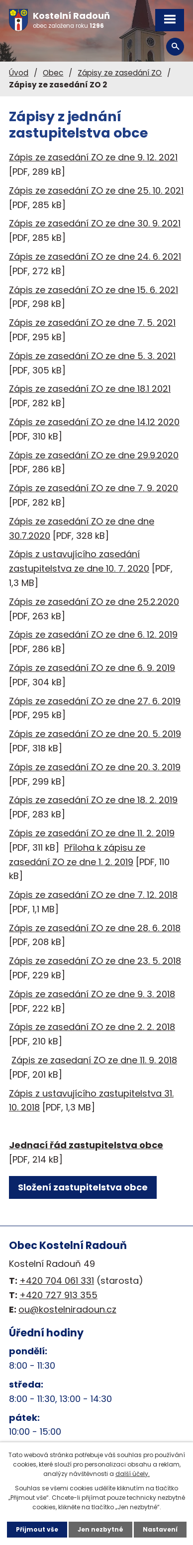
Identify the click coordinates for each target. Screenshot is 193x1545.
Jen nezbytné (100, 1529)
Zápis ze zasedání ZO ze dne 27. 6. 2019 (95, 701)
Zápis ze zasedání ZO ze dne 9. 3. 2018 (92, 994)
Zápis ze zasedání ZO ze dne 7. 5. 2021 (92, 322)
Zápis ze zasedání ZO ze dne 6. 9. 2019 (92, 668)
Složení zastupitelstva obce (83, 1187)
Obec (53, 73)
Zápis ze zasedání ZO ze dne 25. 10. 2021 (96, 190)
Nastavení (160, 1529)
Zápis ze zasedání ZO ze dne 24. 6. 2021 (95, 256)
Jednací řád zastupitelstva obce (86, 1145)
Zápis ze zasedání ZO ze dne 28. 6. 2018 (95, 928)
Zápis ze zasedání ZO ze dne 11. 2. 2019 (92, 833)
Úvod (18, 73)
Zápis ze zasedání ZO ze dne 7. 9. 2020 (93, 488)
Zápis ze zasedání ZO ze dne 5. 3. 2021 (92, 356)
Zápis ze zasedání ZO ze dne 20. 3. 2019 (95, 767)
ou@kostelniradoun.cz (67, 1309)
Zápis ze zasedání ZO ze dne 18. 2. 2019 (93, 800)
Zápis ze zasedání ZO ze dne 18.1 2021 (90, 388)
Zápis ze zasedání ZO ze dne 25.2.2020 (94, 601)
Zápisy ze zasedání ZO (120, 73)
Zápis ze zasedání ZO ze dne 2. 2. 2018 (92, 1027)
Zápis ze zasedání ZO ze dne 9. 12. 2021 (93, 157)
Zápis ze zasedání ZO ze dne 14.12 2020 (94, 422)
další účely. (132, 1474)
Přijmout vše (37, 1529)
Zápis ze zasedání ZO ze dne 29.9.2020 (94, 455)
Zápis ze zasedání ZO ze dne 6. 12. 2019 (93, 634)
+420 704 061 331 (56, 1280)
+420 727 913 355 (58, 1295)
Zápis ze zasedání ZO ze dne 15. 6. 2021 (93, 290)
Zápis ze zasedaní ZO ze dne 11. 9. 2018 (94, 1060)
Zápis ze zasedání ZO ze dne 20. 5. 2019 (95, 734)
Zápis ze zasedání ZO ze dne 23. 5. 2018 (95, 961)
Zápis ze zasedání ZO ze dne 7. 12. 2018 (93, 894)
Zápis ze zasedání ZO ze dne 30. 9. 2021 (95, 223)
